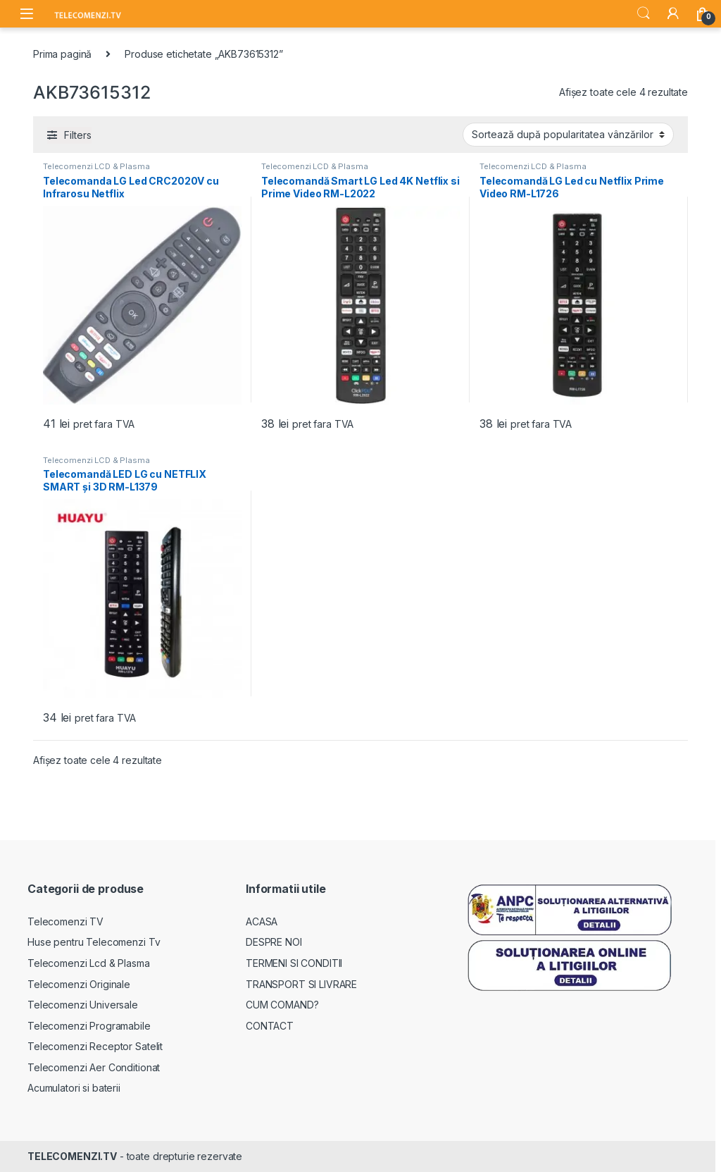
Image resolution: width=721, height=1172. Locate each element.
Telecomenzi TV (65, 921)
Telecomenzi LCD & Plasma (96, 166)
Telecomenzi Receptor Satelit (95, 1046)
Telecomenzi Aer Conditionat (93, 1067)
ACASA (261, 921)
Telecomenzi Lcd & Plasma (88, 963)
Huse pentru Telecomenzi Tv (93, 942)
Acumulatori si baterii (73, 1088)
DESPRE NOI (274, 942)
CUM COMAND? (282, 1005)
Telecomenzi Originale (78, 984)
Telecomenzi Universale (82, 1005)
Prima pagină (62, 54)
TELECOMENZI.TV (72, 1156)
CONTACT (270, 1026)
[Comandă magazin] (568, 135)
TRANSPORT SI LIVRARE (301, 984)
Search (643, 13)
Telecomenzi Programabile (89, 1026)
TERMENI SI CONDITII (294, 963)
